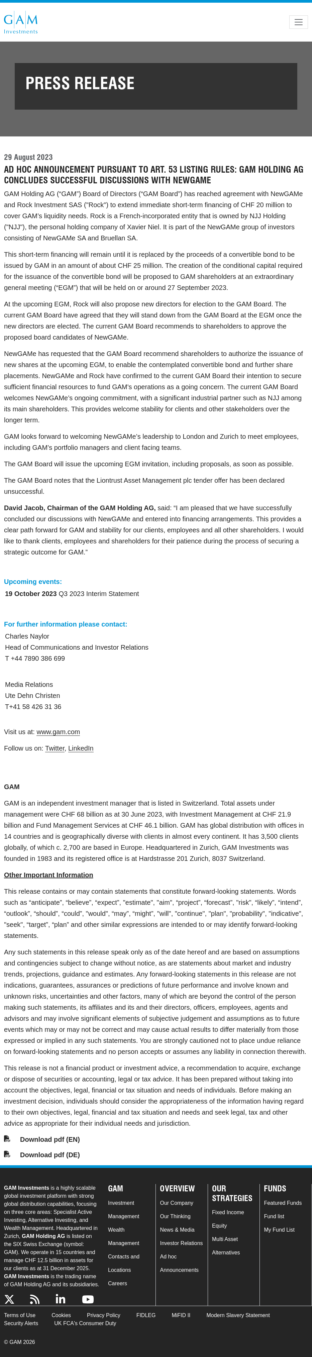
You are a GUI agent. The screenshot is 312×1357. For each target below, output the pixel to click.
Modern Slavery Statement (238, 1315)
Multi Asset (225, 1239)
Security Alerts (21, 1323)
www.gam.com (58, 731)
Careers (117, 1283)
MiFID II (181, 1315)
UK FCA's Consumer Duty (85, 1323)
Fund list (274, 1216)
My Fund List (279, 1230)
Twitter (55, 748)
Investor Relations (181, 1243)
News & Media (177, 1230)
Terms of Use (19, 1315)
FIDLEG (146, 1315)
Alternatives (226, 1252)
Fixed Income (228, 1212)
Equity (219, 1226)
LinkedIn (81, 748)
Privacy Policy (103, 1315)
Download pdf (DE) (50, 1155)
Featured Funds (283, 1203)
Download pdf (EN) (50, 1139)
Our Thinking (175, 1216)
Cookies (61, 1315)
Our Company (176, 1203)
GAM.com (20, 22)
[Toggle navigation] (298, 22)
